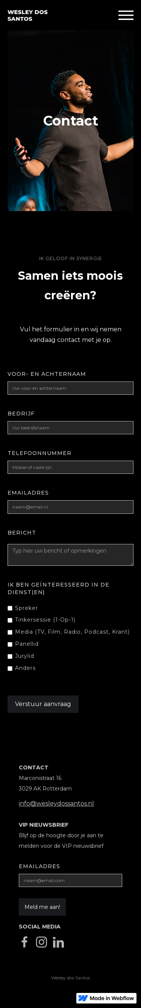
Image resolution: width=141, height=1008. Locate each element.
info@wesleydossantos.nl (56, 803)
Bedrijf (21, 413)
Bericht (22, 532)
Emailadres (39, 866)
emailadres (28, 492)
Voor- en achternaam (47, 374)
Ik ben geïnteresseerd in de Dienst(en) (58, 588)
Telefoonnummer (39, 453)
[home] (24, 15)
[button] (125, 15)
